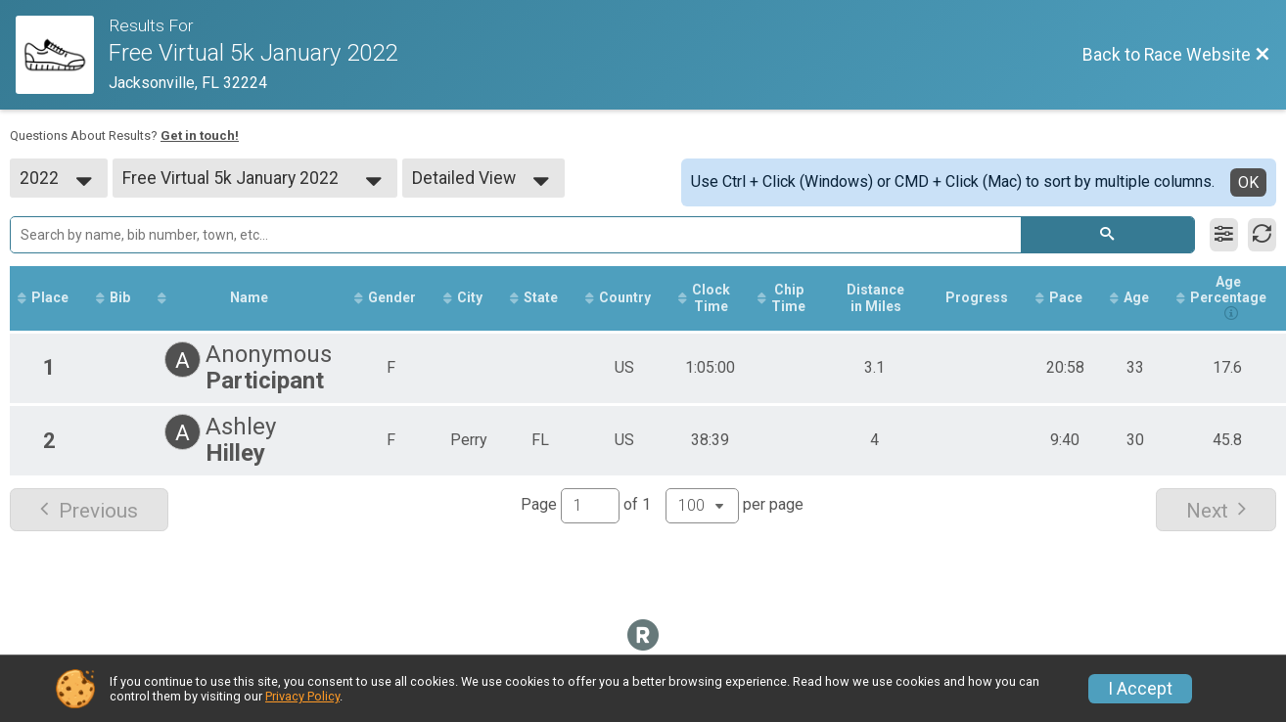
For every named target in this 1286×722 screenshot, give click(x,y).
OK (1248, 182)
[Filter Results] (1224, 234)
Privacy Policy (302, 696)
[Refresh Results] (1262, 234)
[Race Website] (62, 55)
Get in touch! (200, 135)
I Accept (1140, 689)
